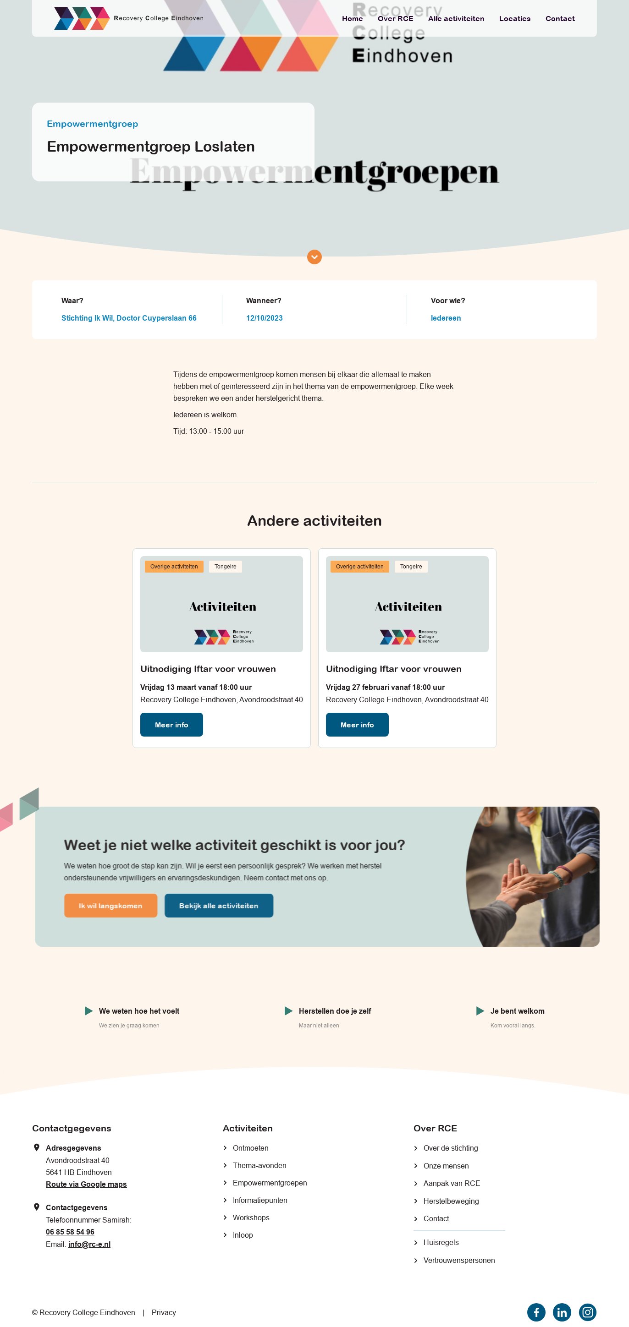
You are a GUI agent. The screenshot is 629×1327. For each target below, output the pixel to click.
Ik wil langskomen (117, 905)
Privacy (164, 1312)
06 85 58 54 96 (70, 1232)
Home (352, 18)
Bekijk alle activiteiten (225, 905)
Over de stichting (451, 1148)
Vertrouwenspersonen (459, 1260)
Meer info (171, 725)
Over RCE (396, 18)
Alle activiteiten (456, 18)
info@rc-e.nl (89, 1244)
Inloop (243, 1235)
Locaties (515, 18)
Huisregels (441, 1242)
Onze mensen (446, 1166)
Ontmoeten (251, 1148)
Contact (560, 18)
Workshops (251, 1217)
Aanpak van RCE (452, 1183)
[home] (128, 18)
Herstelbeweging (451, 1201)
